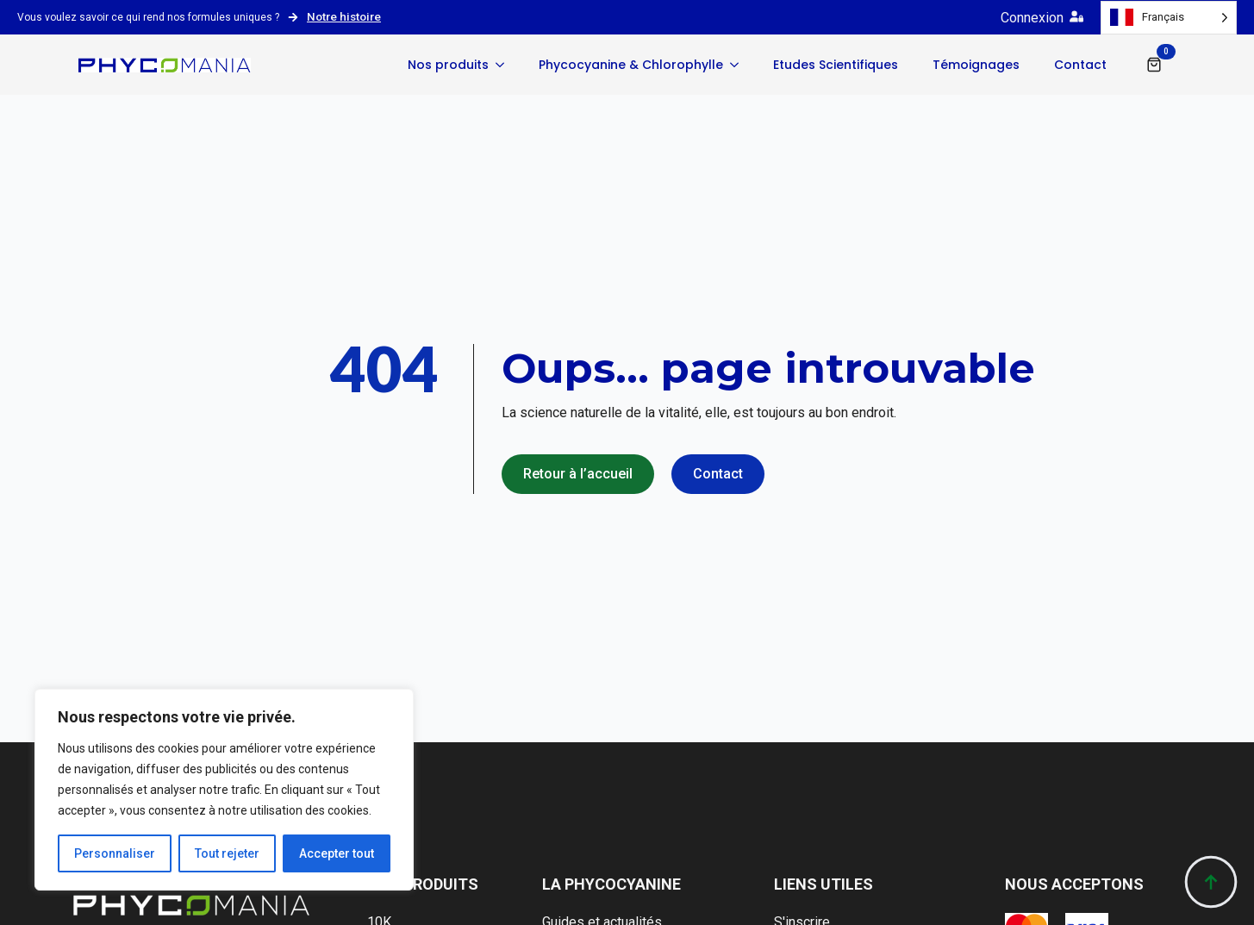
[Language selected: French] (1169, 17)
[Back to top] (1211, 882)
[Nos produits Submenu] (505, 64)
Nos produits (448, 64)
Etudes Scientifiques (835, 64)
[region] (224, 790)
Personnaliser (114, 853)
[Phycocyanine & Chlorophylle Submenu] (739, 64)
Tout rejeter (227, 853)
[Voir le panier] (1154, 64)
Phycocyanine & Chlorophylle (631, 64)
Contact (1080, 64)
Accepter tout (336, 853)
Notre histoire (344, 16)
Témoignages (976, 64)
